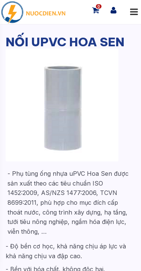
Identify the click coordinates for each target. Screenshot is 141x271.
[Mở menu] (134, 12)
